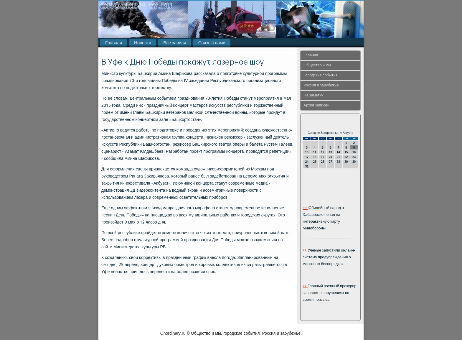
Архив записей (316, 105)
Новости (142, 43)
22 (346, 157)
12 (322, 152)
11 (314, 152)
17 (306, 157)
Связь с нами (211, 43)
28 (338, 161)
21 (338, 157)
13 (330, 152)
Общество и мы (317, 65)
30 (354, 161)
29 (346, 161)
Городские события (320, 75)
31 (306, 166)
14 (338, 152)
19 (322, 157)
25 (314, 161)
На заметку (313, 95)
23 (354, 157)
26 (322, 161)
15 (346, 152)
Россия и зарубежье (321, 85)
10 (306, 152)
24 (306, 161)
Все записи (174, 43)
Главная (113, 43)
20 (330, 157)
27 (330, 161)
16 (354, 152)
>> (305, 208)
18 (314, 157)
